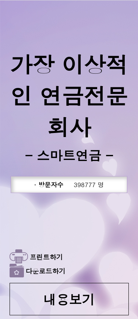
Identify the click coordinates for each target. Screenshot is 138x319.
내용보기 (69, 299)
